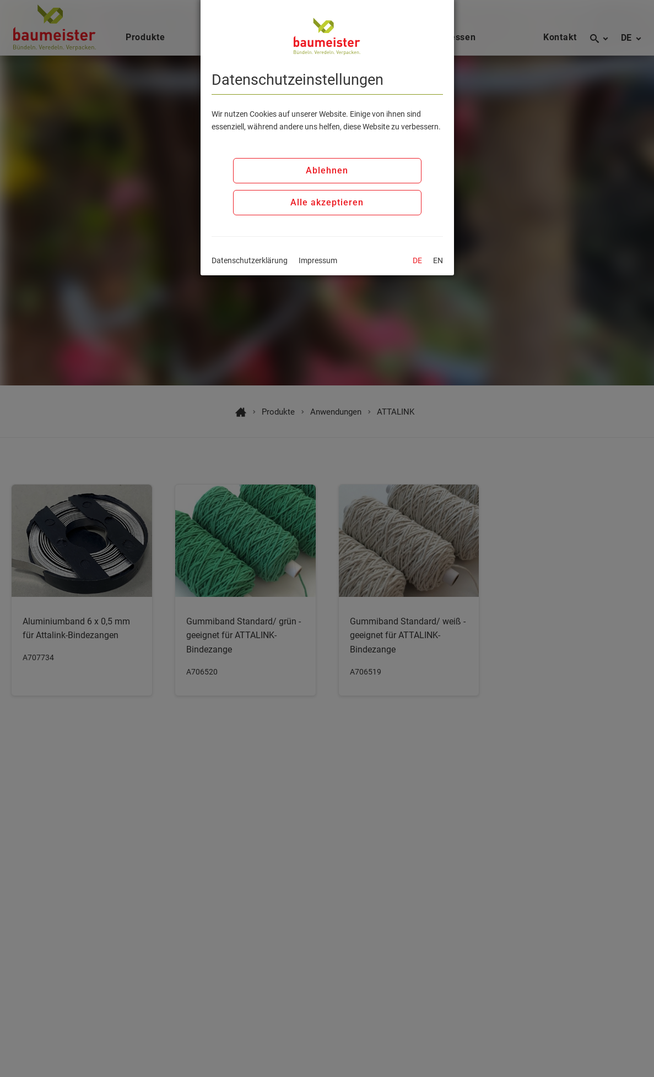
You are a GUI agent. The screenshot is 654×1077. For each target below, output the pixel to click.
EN (438, 260)
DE (417, 260)
